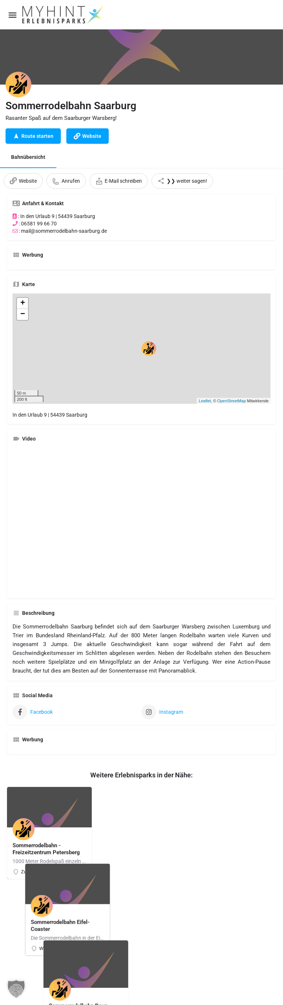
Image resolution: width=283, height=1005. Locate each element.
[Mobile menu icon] (12, 15)
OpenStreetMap (231, 401)
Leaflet (205, 401)
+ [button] (22, 303)
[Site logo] (63, 15)
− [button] (22, 314)
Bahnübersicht (28, 157)
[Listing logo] (18, 84)
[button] (16, 989)
